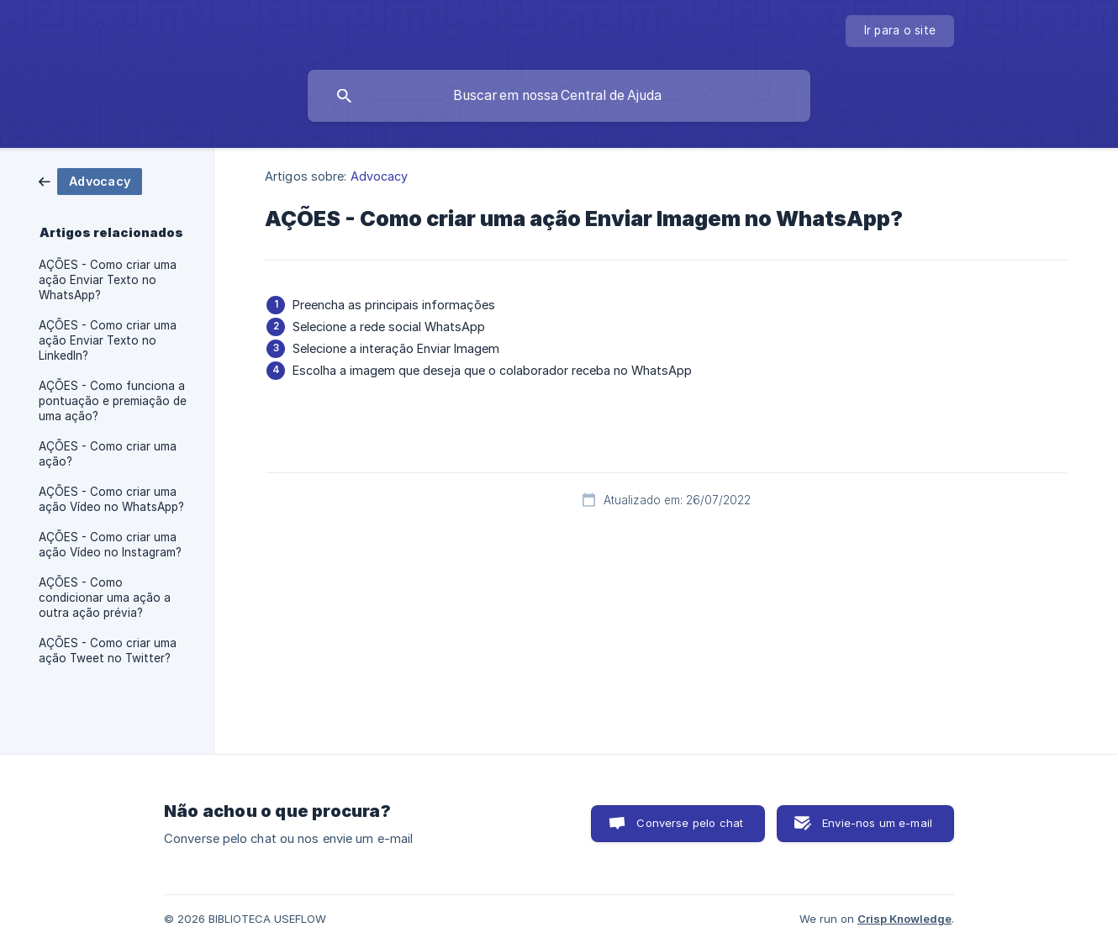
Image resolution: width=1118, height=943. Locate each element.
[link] (90, 180)
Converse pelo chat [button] (689, 823)
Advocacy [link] (380, 176)
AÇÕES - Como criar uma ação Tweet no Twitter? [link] (108, 650)
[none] (900, 31)
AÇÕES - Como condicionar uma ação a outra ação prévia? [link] (105, 597)
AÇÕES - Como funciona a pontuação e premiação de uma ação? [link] (113, 401)
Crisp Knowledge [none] (904, 918)
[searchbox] (559, 96)
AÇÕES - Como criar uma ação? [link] (108, 454)
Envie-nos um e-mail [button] (877, 823)
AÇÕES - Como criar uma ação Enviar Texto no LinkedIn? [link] (108, 340)
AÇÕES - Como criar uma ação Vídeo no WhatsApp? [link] (111, 499)
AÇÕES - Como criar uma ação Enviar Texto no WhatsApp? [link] (108, 280)
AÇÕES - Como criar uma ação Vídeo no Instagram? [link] (110, 544)
